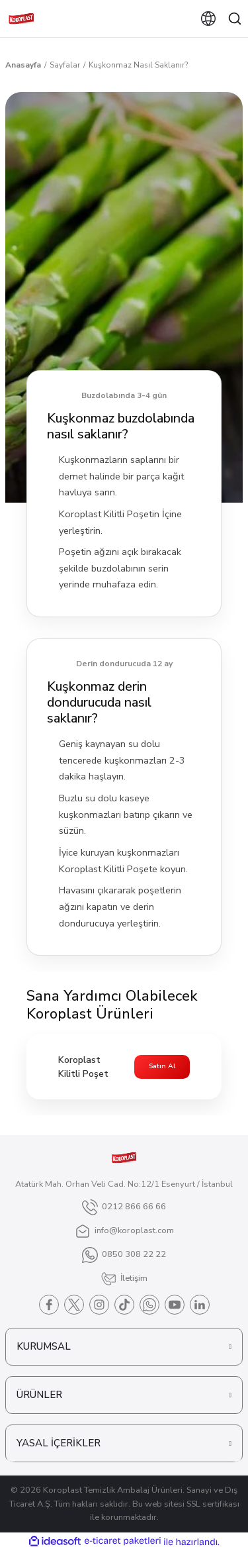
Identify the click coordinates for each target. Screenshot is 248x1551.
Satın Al (162, 1066)
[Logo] (21, 18)
